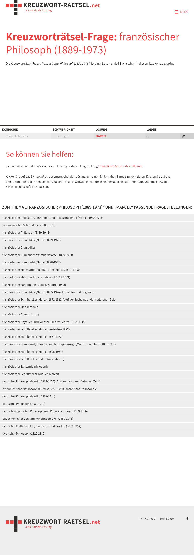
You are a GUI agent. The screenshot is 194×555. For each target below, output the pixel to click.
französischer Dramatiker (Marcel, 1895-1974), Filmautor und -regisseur (48, 292)
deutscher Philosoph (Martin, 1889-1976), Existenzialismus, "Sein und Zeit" (51, 381)
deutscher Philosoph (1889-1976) (23, 404)
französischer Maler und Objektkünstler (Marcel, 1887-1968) (41, 270)
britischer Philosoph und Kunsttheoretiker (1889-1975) (37, 419)
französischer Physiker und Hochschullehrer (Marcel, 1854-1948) (44, 322)
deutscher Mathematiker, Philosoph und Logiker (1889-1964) (41, 426)
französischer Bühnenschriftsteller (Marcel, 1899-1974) (37, 255)
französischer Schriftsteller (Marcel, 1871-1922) (32, 337)
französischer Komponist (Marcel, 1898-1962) (31, 262)
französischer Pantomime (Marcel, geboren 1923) (34, 285)
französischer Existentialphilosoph (25, 366)
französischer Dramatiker (18, 247)
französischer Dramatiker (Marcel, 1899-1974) (31, 240)
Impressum (167, 519)
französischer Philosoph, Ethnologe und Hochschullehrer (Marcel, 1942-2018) (52, 218)
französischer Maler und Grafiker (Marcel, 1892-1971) (36, 277)
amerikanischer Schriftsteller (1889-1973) (28, 225)
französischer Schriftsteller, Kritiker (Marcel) (30, 374)
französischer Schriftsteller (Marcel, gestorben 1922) (36, 329)
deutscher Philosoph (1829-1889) (23, 433)
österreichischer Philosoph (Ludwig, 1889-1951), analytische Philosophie (49, 389)
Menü (181, 12)
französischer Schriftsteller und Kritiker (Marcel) (33, 359)
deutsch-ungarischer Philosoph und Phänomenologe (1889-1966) (45, 411)
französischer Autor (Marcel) (20, 314)
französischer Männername (20, 307)
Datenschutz (147, 519)
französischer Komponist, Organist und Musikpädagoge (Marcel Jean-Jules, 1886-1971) (59, 344)
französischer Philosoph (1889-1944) (26, 232)
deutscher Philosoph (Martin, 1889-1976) (28, 396)
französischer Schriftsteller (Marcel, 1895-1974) (32, 352)
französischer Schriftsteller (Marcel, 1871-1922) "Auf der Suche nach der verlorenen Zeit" (59, 299)
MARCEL (101, 136)
